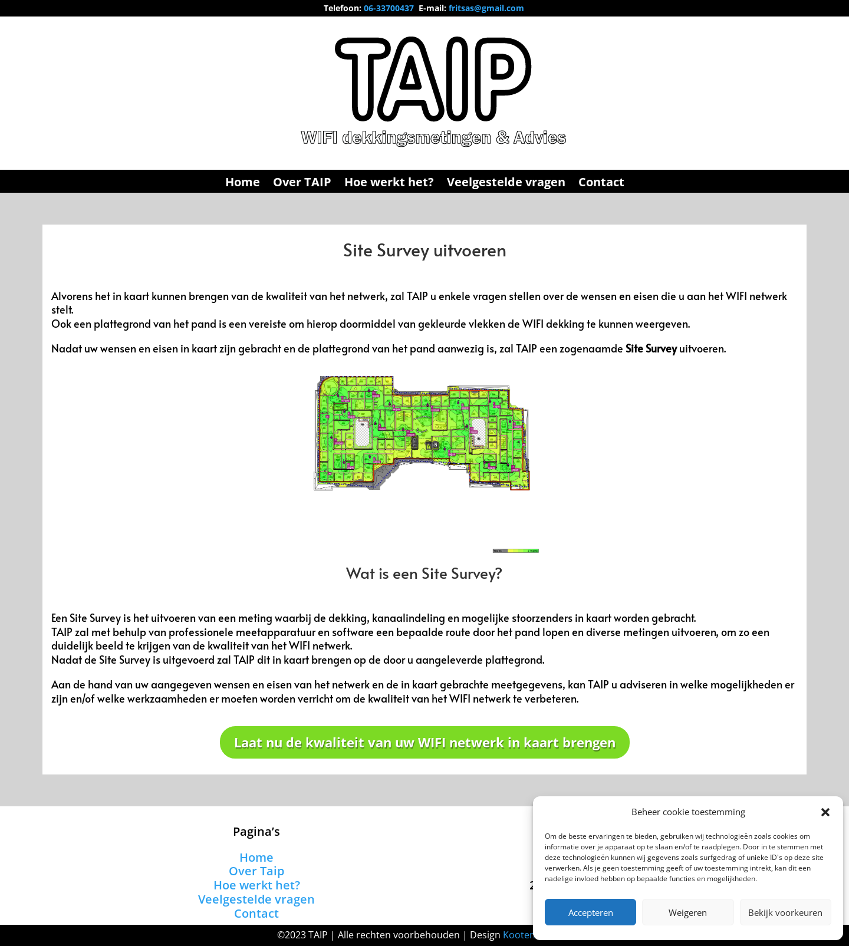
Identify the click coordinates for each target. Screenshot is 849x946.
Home (242, 184)
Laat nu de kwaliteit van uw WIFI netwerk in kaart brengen (425, 742)
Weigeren (688, 912)
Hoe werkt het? (389, 184)
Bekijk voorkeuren (785, 912)
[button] (825, 812)
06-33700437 (389, 8)
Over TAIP (302, 184)
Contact (601, 184)
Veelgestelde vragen (506, 184)
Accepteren (590, 912)
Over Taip (256, 871)
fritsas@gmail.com (486, 8)
